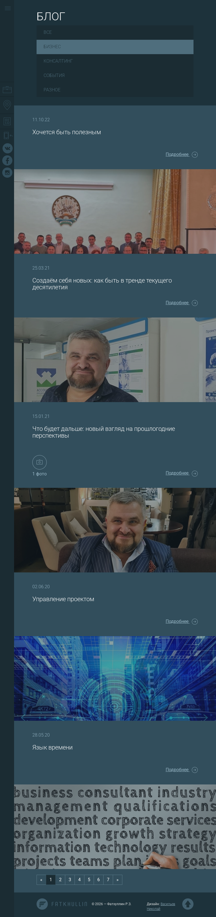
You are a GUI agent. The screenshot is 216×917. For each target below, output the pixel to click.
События (54, 75)
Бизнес (52, 46)
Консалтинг (58, 61)
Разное (52, 89)
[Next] (117, 880)
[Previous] (41, 880)
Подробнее (182, 154)
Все (48, 32)
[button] (8, 9)
